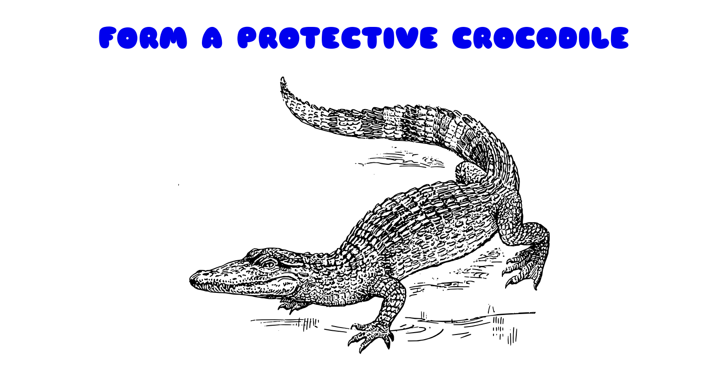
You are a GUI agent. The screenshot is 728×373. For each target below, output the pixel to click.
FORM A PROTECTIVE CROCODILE (364, 38)
